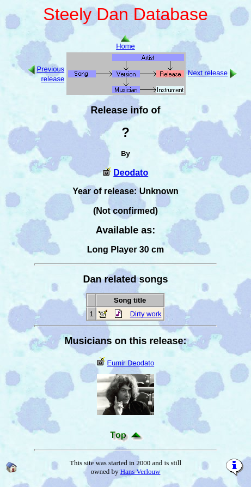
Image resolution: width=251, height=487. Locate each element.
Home (125, 42)
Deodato (130, 172)
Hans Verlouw (140, 471)
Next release (208, 73)
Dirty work (146, 314)
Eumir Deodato (130, 363)
